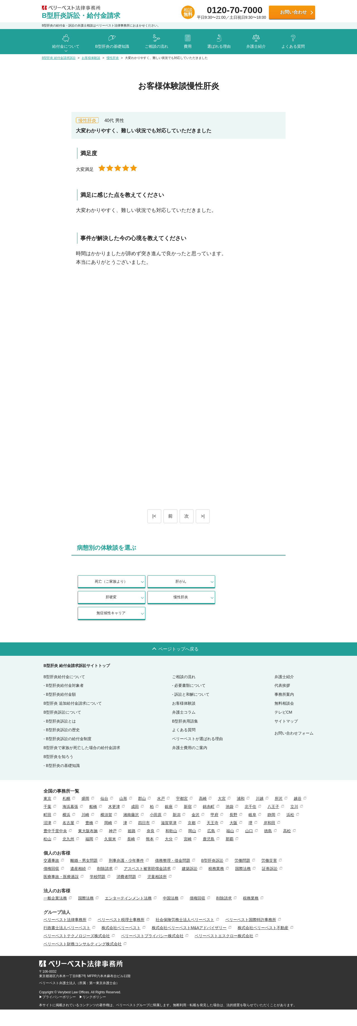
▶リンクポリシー (92, 981)
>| (203, 516)
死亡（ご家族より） (102, 581)
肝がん (152, 581)
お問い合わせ (293, 12)
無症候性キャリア (101, 597)
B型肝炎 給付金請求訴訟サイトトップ (77, 649)
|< (154, 516)
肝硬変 (203, 581)
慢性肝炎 (254, 581)
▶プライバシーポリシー (57, 981)
